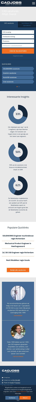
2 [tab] (19, 87)
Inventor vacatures (18, 73)
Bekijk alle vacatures (18, 270)
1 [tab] (17, 87)
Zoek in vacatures (18, 51)
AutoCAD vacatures (18, 77)
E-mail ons (7, 377)
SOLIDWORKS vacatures (18, 69)
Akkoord (25, 398)
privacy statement (21, 391)
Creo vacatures (18, 82)
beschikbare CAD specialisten (27, 24)
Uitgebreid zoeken (18, 56)
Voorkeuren (12, 398)
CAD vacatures (9, 23)
